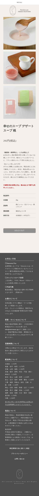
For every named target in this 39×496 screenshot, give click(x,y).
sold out (19, 230)
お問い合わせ (20, 459)
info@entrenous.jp (11, 329)
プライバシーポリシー (19, 453)
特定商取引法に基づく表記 (20, 448)
